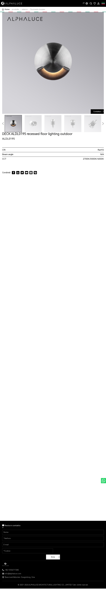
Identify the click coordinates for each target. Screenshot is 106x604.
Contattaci (97, 112)
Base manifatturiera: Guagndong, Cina (20, 577)
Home (7, 9)
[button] (103, 123)
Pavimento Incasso (37, 9)
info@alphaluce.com (13, 574)
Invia (53, 557)
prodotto (15, 9)
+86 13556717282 (12, 570)
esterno (25, 9)
